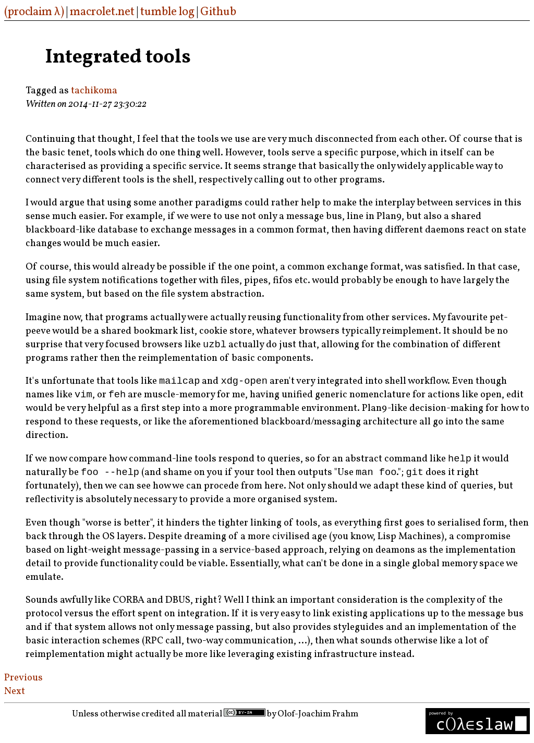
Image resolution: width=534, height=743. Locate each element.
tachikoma (94, 91)
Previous (23, 683)
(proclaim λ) (34, 12)
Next (14, 696)
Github (218, 12)
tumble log (167, 12)
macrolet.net (102, 12)
